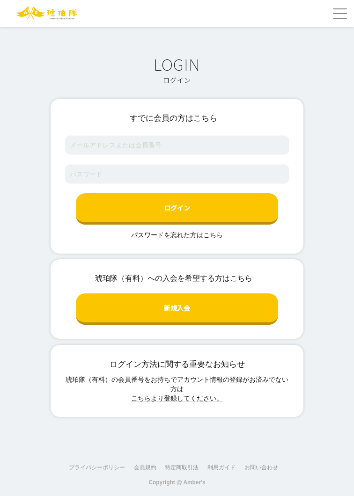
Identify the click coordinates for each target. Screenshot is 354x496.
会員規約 (145, 467)
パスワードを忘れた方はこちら (177, 235)
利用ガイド (221, 467)
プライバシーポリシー (97, 467)
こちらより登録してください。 (177, 398)
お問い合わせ (261, 467)
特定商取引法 (182, 467)
